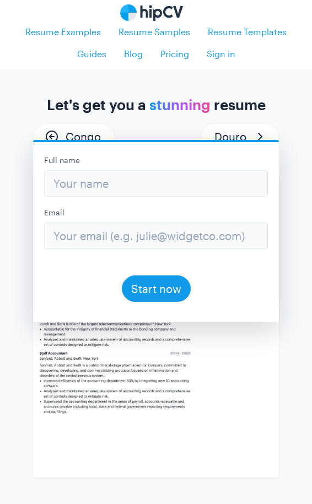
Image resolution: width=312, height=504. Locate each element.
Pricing (174, 53)
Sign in (221, 53)
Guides (91, 53)
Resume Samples (154, 31)
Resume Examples (63, 31)
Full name (62, 160)
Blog (133, 53)
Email (54, 212)
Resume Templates (247, 31)
